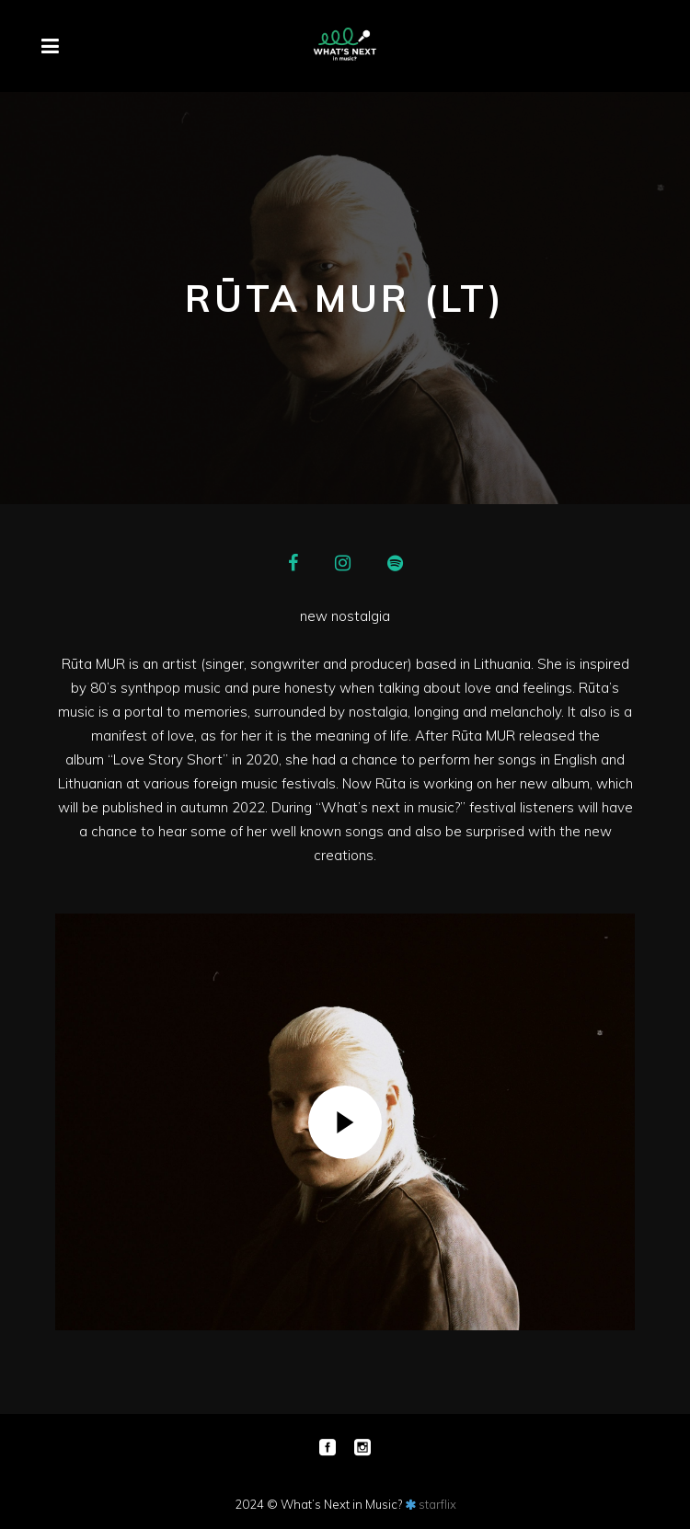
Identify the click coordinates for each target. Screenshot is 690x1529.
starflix (437, 1504)
